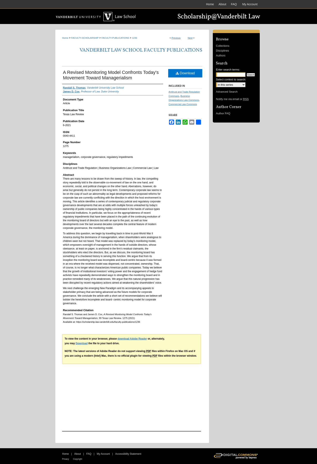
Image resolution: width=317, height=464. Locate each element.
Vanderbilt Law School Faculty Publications (141, 50)
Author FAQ (223, 113)
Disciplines (222, 50)
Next (190, 38)
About (77, 453)
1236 (134, 38)
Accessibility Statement (128, 453)
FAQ (88, 453)
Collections (222, 45)
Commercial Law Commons (183, 104)
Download (185, 73)
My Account (103, 453)
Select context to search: (231, 79)
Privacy (65, 459)
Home (65, 38)
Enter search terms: (228, 69)
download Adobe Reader (132, 338)
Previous (176, 38)
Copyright (77, 459)
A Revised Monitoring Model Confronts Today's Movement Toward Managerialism (111, 75)
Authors (220, 55)
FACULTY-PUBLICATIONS (115, 38)
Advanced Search (227, 91)
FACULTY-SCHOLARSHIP (85, 38)
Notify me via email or (232, 99)
